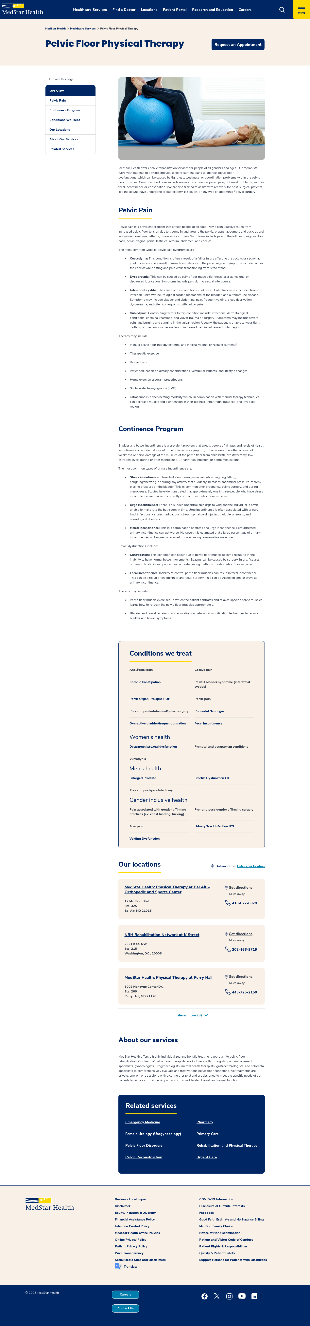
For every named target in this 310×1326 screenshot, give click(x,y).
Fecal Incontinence (208, 723)
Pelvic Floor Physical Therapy (119, 28)
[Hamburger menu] (301, 9)
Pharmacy (205, 1122)
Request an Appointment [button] (238, 44)
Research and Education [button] (212, 9)
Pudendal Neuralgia (209, 711)
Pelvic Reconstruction (143, 1157)
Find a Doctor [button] (123, 9)
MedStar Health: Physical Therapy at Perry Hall (168, 977)
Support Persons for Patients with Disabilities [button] (233, 1260)
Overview (56, 91)
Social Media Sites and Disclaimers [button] (140, 1260)
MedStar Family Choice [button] (216, 1226)
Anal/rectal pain (141, 670)
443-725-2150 (244, 992)
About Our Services (63, 139)
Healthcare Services (83, 28)
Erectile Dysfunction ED (212, 778)
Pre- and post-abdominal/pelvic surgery (158, 711)
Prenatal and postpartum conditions (221, 746)
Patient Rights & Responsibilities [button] (223, 1246)
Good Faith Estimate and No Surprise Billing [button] (231, 1219)
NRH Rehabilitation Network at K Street (162, 934)
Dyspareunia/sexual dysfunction (153, 746)
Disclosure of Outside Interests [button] (222, 1206)
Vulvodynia (137, 759)
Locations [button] (149, 9)
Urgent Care (207, 1157)
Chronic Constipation (145, 682)
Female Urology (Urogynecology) (153, 1134)
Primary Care (208, 1134)
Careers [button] (245, 9)
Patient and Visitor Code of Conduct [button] (226, 1240)
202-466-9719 (244, 949)
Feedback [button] (206, 1213)
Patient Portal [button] (175, 9)
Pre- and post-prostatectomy (151, 790)
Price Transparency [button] (129, 1253)
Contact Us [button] (125, 1308)
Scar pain (136, 826)
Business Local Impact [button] (131, 1199)
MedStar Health (55, 28)
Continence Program (64, 110)
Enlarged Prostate (142, 778)
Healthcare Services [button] (90, 9)
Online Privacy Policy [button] (130, 1240)
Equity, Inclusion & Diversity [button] (135, 1213)
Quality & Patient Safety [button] (217, 1253)
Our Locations (59, 129)
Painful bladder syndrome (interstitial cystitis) (222, 684)
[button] (282, 9)
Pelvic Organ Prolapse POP (149, 699)
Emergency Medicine (142, 1122)
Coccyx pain (204, 670)
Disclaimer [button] (122, 1206)
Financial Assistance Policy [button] (135, 1219)
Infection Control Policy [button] (132, 1226)
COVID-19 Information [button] (216, 1199)
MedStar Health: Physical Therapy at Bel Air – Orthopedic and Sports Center (167, 889)
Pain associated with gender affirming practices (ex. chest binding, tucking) (157, 811)
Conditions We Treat (64, 120)
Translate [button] (131, 1266)
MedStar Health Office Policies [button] (137, 1233)
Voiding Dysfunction (144, 838)
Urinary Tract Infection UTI (214, 826)
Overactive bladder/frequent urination (157, 723)
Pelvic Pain (57, 100)
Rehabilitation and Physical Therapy (227, 1145)
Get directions (240, 887)
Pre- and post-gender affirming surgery (224, 809)
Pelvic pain (203, 699)
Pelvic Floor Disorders (144, 1145)
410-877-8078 (244, 903)
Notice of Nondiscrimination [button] (219, 1233)
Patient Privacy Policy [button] (131, 1246)
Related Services (61, 149)
